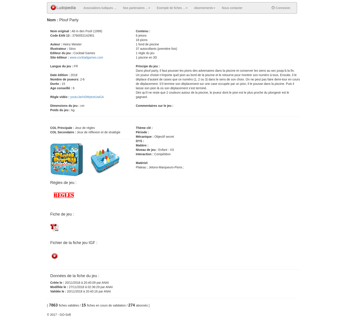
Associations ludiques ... (99, 8)
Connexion (281, 8)
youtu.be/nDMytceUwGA (87, 97)
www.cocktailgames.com (86, 57)
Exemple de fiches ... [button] (172, 8)
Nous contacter (232, 8)
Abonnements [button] (204, 8)
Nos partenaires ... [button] (136, 8)
